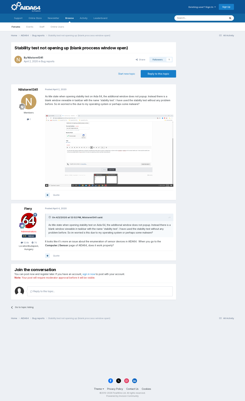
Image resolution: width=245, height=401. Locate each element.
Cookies (146, 388)
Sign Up (226, 6)
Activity (83, 18)
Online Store (35, 18)
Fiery (28, 208)
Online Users (57, 26)
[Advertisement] (206, 65)
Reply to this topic (158, 73)
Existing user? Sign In (202, 7)
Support (18, 18)
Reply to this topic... (42, 291)
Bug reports (47, 61)
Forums (16, 26)
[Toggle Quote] (50, 217)
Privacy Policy (115, 388)
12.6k (25, 242)
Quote (56, 195)
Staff (41, 26)
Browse (69, 19)
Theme (99, 388)
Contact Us (132, 388)
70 (34, 242)
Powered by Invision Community (122, 396)
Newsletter (53, 18)
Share (140, 59)
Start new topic (126, 73)
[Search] (191, 18)
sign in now (89, 274)
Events (29, 26)
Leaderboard (100, 18)
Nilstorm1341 (35, 57)
